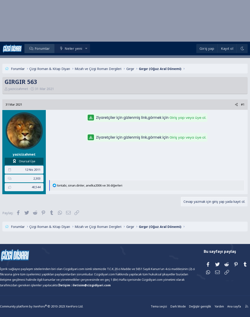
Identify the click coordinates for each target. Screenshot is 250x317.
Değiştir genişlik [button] (189, 306)
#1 (234, 104)
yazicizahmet (27, 89)
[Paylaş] (227, 104)
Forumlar (51, 48)
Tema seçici (149, 306)
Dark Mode (168, 306)
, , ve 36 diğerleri (98, 185)
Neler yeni (82, 48)
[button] (95, 48)
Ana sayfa (222, 306)
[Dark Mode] (233, 48)
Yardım (207, 306)
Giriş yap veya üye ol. (188, 117)
